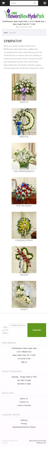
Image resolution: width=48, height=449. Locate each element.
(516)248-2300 (24, 27)
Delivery (24, 420)
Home (6, 32)
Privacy (24, 423)
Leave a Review (24, 405)
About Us (24, 398)
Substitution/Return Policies (24, 427)
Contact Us (24, 402)
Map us (24, 362)
